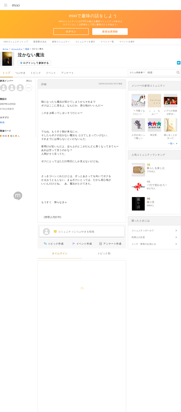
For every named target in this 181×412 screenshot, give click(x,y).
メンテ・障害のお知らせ (144, 244)
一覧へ (171, 143)
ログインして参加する (36, 62)
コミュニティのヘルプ (143, 230)
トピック (35, 73)
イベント (51, 73)
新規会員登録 (110, 31)
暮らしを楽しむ (156, 168)
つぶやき (20, 73)
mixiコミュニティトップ (16, 41)
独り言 (151, 202)
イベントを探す (127, 41)
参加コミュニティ (61, 41)
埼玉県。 (154, 135)
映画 (27, 49)
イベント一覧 (107, 41)
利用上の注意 (138, 237)
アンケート (67, 73)
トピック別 (104, 253)
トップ (6, 73)
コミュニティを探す (85, 41)
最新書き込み (40, 41)
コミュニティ (16, 49)
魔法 (12, 136)
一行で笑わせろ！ (157, 185)
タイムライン (59, 253)
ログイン (71, 31)
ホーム (5, 49)
